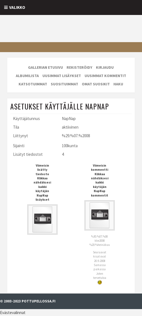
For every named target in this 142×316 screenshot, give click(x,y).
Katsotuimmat (33, 83)
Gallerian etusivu (45, 67)
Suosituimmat (64, 83)
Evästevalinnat (13, 312)
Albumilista (27, 75)
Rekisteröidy (79, 67)
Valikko (17, 7)
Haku (118, 83)
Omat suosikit (96, 83)
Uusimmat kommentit (105, 75)
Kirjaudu (105, 67)
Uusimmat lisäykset (61, 75)
